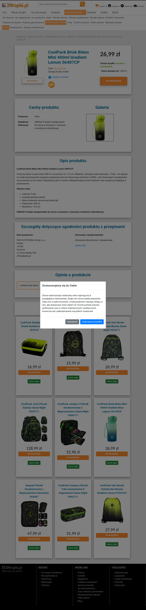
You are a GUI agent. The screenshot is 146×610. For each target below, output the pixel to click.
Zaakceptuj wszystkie (92, 321)
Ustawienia (72, 321)
